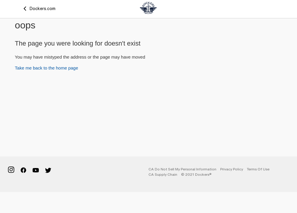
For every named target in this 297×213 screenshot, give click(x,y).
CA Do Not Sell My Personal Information (182, 169)
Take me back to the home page (46, 67)
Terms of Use (258, 169)
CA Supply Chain (162, 174)
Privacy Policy (231, 169)
